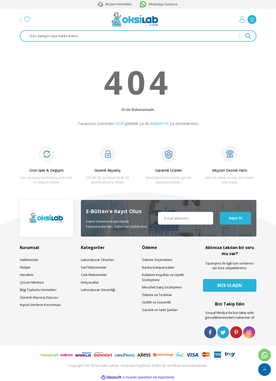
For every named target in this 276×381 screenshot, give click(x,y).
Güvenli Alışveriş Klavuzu (39, 297)
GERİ (119, 123)
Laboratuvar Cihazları (97, 259)
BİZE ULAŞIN (229, 285)
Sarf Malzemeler (94, 267)
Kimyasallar (90, 282)
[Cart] (252, 19)
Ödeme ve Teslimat (157, 294)
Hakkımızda (29, 259)
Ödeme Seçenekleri (157, 259)
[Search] (138, 36)
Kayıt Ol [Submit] (235, 218)
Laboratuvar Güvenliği (98, 289)
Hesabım (27, 274)
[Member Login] (242, 19)
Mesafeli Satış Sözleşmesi (162, 287)
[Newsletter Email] (185, 218)
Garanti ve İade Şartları (160, 309)
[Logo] (135, 19)
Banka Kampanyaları (158, 267)
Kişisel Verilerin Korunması (40, 304)
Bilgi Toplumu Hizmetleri (38, 289)
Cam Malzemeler (94, 274)
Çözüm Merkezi (32, 282)
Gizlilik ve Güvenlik (156, 302)
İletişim (25, 267)
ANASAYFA (159, 123)
